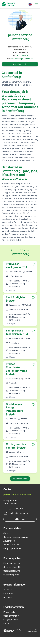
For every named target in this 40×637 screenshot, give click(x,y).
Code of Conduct (11, 616)
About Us (7, 589)
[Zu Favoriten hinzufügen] (33, 264)
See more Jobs (20, 479)
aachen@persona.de (18, 513)
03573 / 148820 (21, 56)
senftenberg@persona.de (22, 59)
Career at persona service (15, 537)
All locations (20, 519)
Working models (11, 544)
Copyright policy (10, 619)
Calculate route (20, 64)
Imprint (6, 623)
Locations (8, 593)
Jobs (5, 533)
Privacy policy (9, 612)
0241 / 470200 (16, 508)
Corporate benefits (12, 567)
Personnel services (12, 563)
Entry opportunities (12, 548)
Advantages (9, 541)
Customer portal (11, 574)
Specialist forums (11, 571)
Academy (7, 597)
